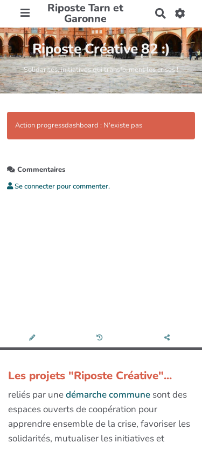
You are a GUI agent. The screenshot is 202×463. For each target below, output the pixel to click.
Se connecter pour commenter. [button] (58, 186)
